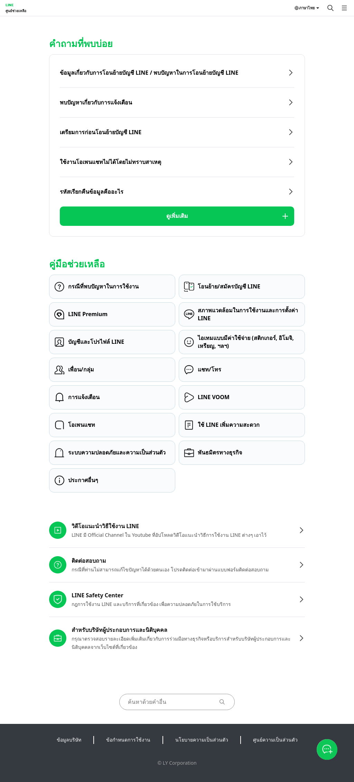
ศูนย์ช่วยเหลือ (16, 10)
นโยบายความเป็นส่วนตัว (201, 739)
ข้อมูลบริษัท (69, 739)
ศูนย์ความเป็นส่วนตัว (275, 739)
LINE (9, 4)
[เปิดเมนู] (344, 8)
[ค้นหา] (330, 8)
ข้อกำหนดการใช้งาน (128, 739)
